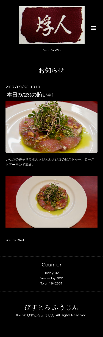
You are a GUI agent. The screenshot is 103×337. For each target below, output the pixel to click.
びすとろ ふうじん (51, 307)
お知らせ (51, 71)
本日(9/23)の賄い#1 (30, 95)
